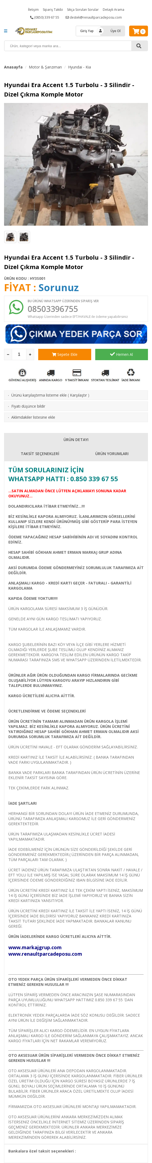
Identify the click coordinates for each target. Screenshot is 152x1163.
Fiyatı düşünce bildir (28, 406)
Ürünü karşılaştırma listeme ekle (39, 395)
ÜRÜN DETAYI (76, 439)
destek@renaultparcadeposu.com (94, 17)
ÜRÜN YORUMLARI (112, 453)
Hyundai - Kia (79, 67)
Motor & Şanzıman (45, 67)
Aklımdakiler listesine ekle (33, 417)
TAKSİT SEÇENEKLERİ (40, 453)
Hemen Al (121, 354)
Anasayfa (13, 67)
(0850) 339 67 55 (44, 17)
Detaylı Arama (113, 9)
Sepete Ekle (64, 354)
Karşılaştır (78, 395)
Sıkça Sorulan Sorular (83, 9)
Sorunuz (58, 287)
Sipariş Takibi (53, 9)
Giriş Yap (87, 31)
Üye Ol (116, 31)
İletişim (33, 9)
